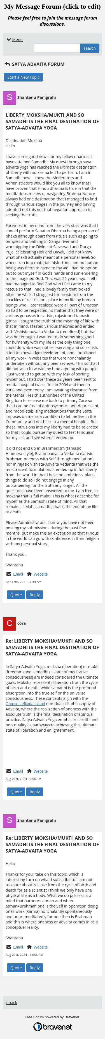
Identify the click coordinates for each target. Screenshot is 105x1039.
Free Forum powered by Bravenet (52, 1017)
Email (18, 574)
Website (41, 574)
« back (11, 1002)
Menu (14, 39)
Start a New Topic (23, 77)
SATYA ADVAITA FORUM (34, 64)
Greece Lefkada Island (25, 704)
